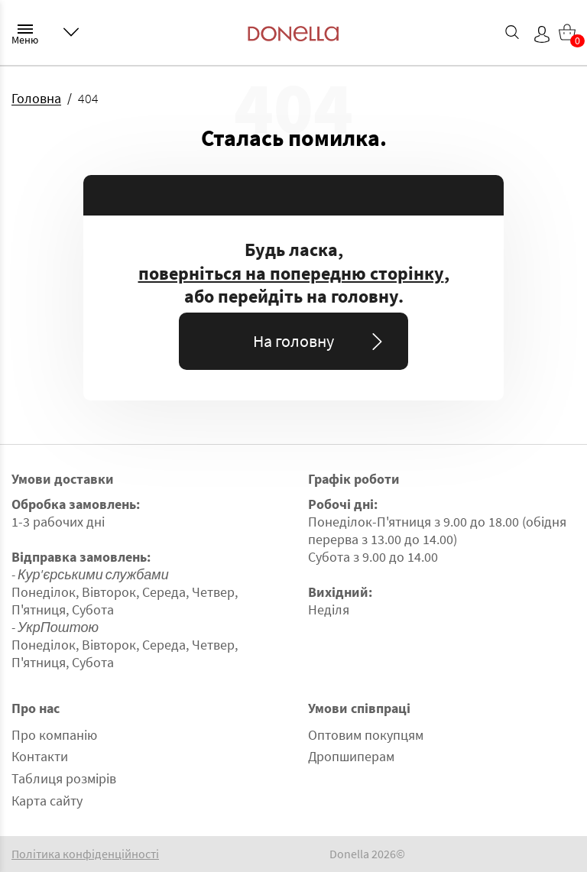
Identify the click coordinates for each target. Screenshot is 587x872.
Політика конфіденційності (85, 854)
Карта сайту (47, 800)
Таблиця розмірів (63, 778)
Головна (36, 98)
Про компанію (54, 735)
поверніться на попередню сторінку (291, 273)
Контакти (39, 756)
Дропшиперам (351, 756)
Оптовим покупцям (365, 735)
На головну (320, 341)
